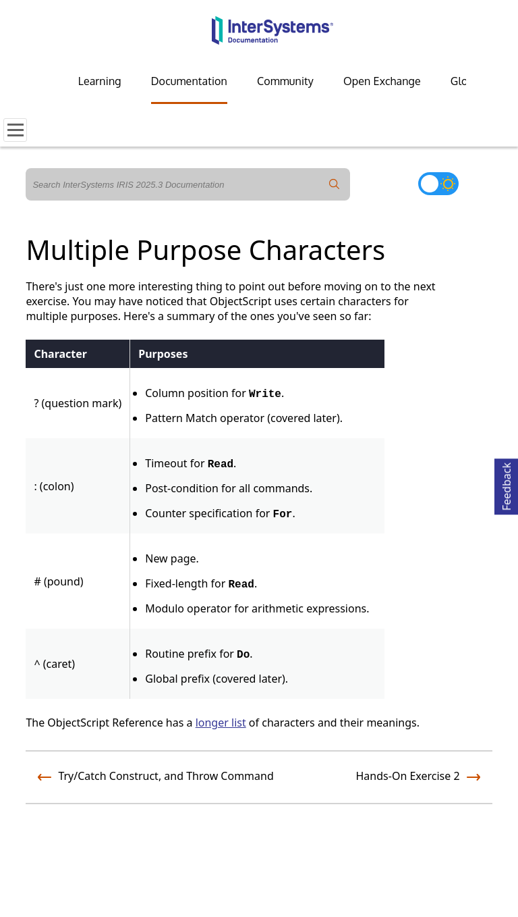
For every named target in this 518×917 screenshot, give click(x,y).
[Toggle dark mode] (438, 183)
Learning (99, 81)
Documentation (189, 81)
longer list (221, 722)
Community (285, 81)
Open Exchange (382, 81)
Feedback (506, 484)
